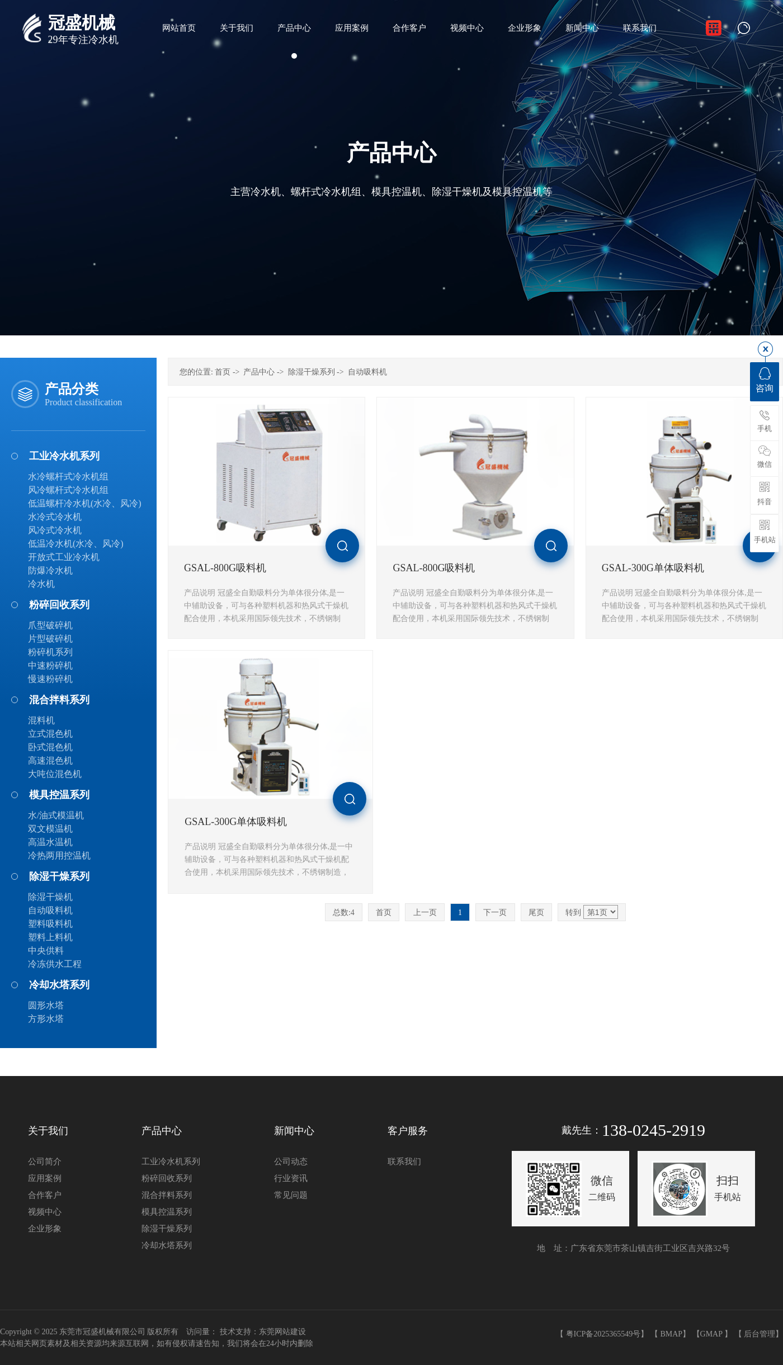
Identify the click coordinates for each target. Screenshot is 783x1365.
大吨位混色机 (55, 774)
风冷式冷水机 (55, 530)
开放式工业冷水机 (64, 557)
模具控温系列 (59, 794)
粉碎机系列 (50, 652)
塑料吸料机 (50, 923)
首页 (222, 372)
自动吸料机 (50, 910)
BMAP (671, 1334)
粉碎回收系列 (59, 604)
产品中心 (259, 372)
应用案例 (45, 1178)
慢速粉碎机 (50, 679)
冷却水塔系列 (59, 984)
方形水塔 (46, 1018)
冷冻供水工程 (55, 964)
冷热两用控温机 (59, 855)
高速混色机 (50, 760)
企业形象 (45, 1228)
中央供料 (46, 950)
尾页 (536, 912)
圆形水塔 (46, 1005)
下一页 (495, 912)
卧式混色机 (50, 747)
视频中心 (45, 1211)
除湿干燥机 (50, 897)
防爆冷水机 (50, 570)
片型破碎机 (50, 638)
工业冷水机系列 (64, 456)
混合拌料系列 (59, 699)
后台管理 (759, 1334)
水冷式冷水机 (55, 517)
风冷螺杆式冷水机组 (68, 490)
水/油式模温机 (56, 815)
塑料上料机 (50, 937)
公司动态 (291, 1161)
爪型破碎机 (50, 625)
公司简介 (45, 1161)
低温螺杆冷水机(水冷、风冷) (84, 503)
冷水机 (41, 584)
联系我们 (404, 1161)
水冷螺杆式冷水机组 (68, 476)
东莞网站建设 (282, 1332)
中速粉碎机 (50, 665)
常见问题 (291, 1195)
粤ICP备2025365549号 (603, 1334)
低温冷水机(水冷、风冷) (76, 543)
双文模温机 (50, 828)
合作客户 (45, 1195)
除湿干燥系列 (59, 876)
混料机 (41, 720)
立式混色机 (50, 733)
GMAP (711, 1334)
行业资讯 (291, 1178)
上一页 (425, 912)
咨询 (764, 380)
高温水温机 (50, 842)
